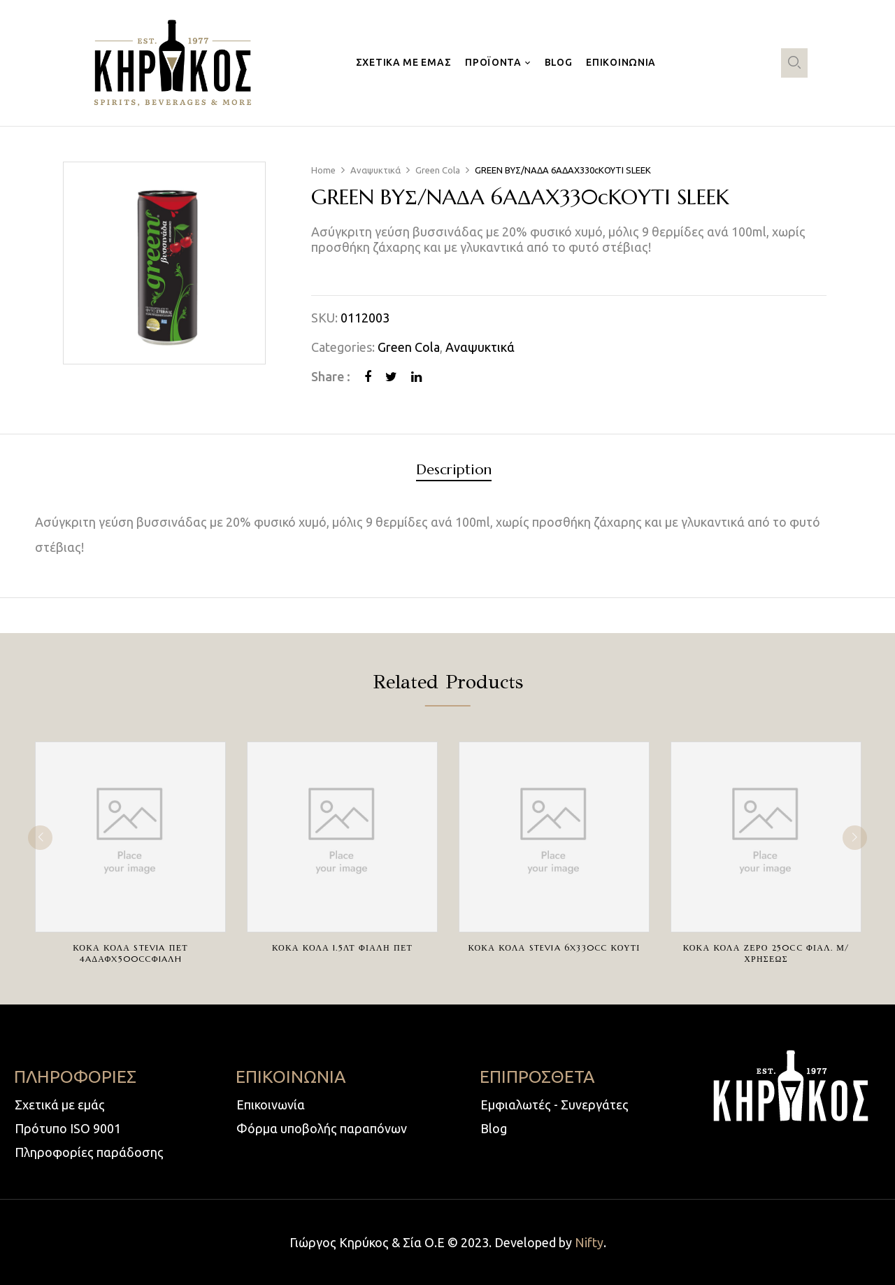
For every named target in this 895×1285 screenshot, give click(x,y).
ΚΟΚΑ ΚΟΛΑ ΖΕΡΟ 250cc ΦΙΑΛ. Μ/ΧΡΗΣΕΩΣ (766, 953)
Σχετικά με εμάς (60, 1105)
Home (323, 170)
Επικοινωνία (270, 1105)
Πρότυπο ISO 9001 (68, 1128)
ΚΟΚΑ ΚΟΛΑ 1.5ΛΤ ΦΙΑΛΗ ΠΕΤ (342, 947)
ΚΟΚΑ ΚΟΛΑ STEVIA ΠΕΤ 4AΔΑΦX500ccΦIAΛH (130, 953)
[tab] (454, 471)
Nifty (589, 1242)
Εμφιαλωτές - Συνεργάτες (554, 1105)
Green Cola (437, 170)
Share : (330, 376)
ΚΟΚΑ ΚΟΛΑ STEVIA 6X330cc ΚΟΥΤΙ (554, 947)
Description (454, 470)
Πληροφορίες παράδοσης (89, 1152)
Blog (493, 1128)
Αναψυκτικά (375, 170)
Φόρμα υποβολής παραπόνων (321, 1128)
